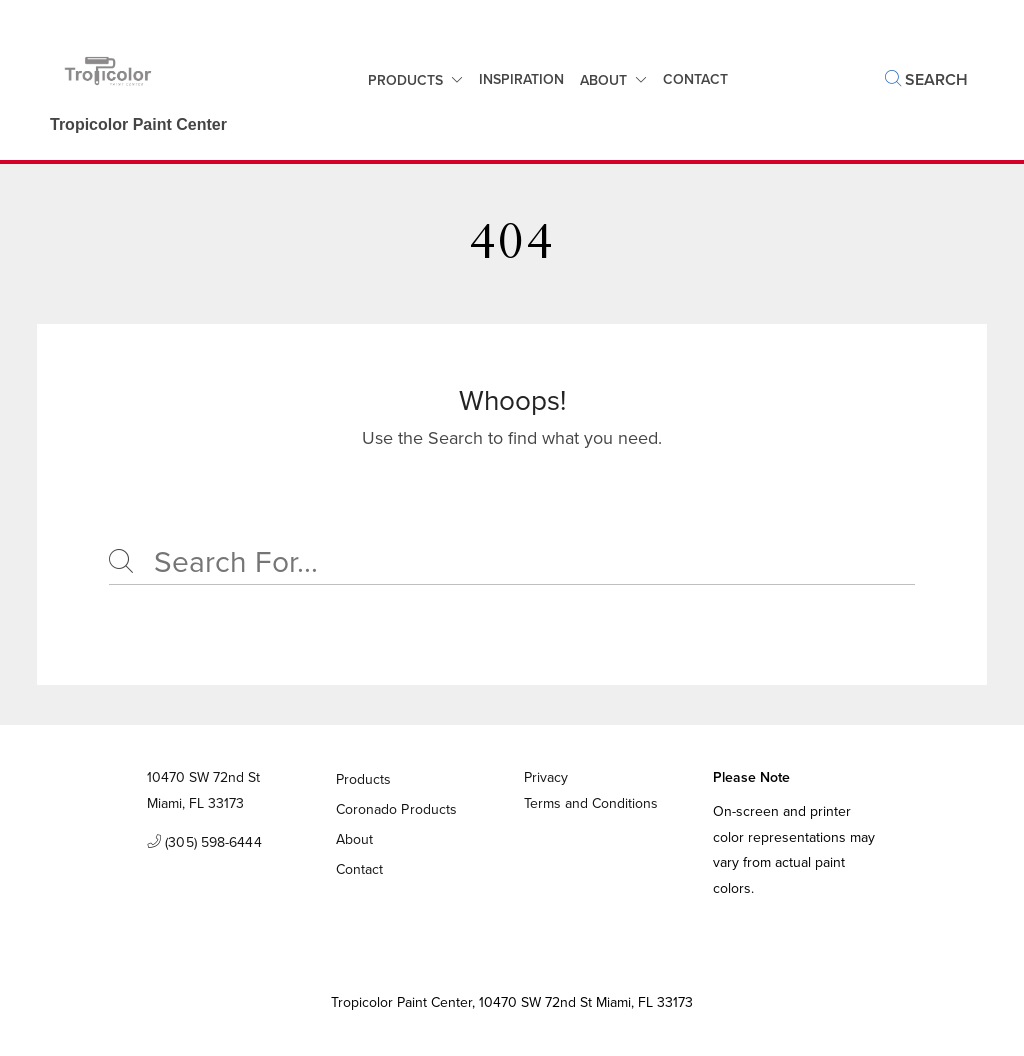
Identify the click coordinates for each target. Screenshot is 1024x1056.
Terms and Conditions (591, 803)
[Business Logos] (128, 80)
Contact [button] (695, 79)
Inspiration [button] (521, 79)
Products (405, 80)
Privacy (546, 777)
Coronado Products (397, 809)
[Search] (512, 563)
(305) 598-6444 (204, 843)
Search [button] (926, 79)
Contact (360, 869)
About (603, 80)
